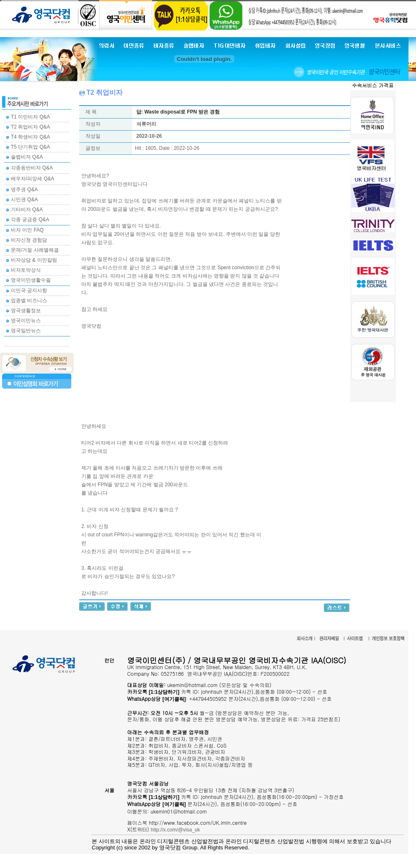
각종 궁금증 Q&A (30, 219)
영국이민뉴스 (26, 320)
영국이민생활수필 (31, 280)
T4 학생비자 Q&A (30, 137)
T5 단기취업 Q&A (30, 147)
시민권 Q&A (24, 199)
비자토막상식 (26, 270)
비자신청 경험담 (29, 240)
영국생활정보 (26, 310)
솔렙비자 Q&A (27, 157)
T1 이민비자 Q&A (30, 117)
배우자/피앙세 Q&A (32, 179)
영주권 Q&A (24, 189)
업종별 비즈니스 (29, 300)
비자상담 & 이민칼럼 (34, 260)
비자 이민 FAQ (27, 230)
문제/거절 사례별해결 (35, 250)
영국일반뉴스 (26, 331)
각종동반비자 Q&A (32, 168)
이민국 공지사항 (29, 290)
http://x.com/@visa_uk (175, 830)
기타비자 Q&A (27, 209)
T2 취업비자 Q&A (30, 127)
